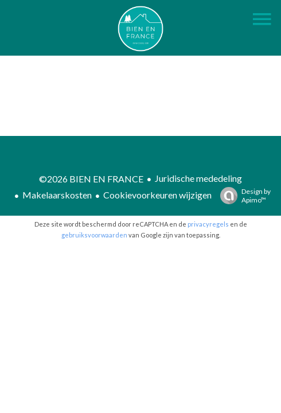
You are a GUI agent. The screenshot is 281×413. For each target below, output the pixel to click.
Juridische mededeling (198, 178)
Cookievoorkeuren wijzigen (157, 194)
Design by (242, 195)
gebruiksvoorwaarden (94, 235)
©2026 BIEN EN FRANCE (91, 178)
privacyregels (208, 224)
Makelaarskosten (57, 194)
